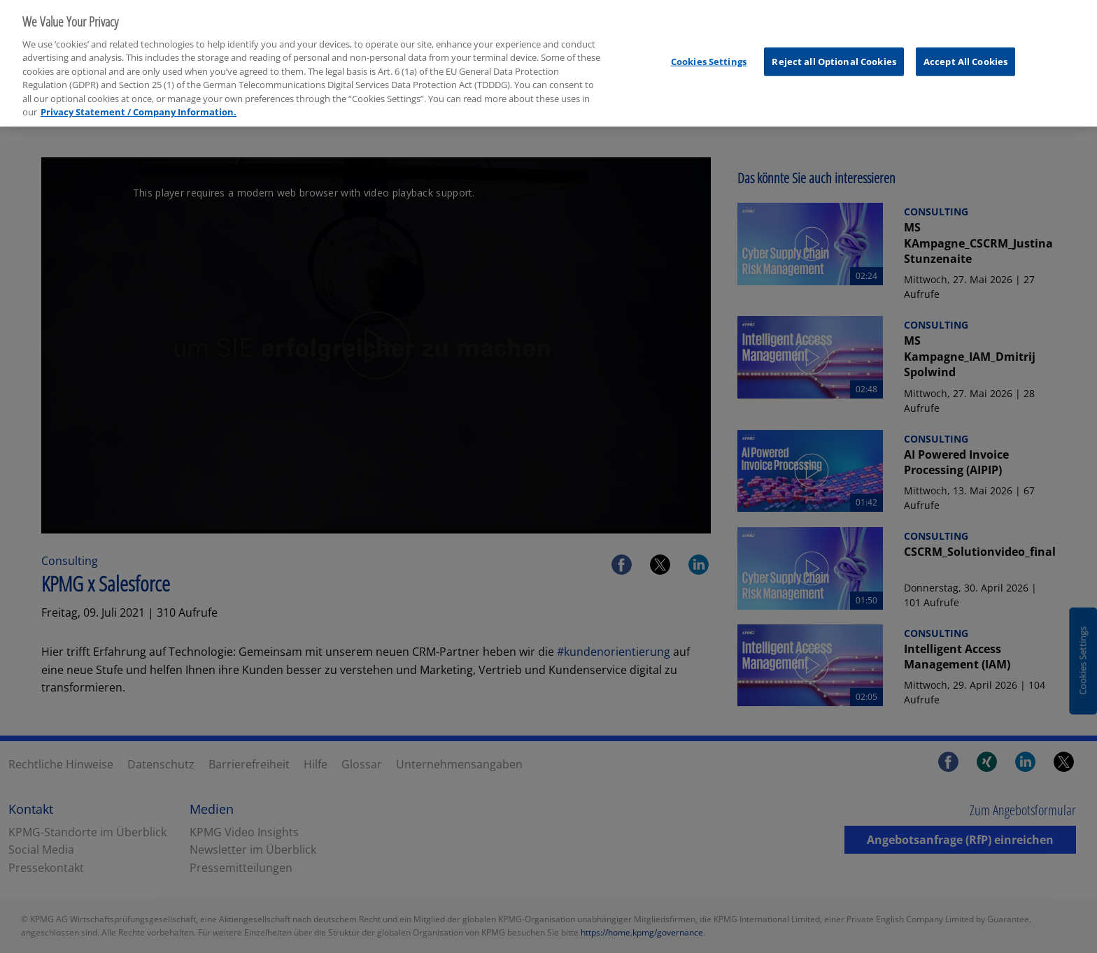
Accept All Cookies (965, 52)
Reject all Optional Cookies (834, 52)
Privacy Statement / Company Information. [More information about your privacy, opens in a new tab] (138, 102)
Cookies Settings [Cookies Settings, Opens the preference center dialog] (708, 52)
